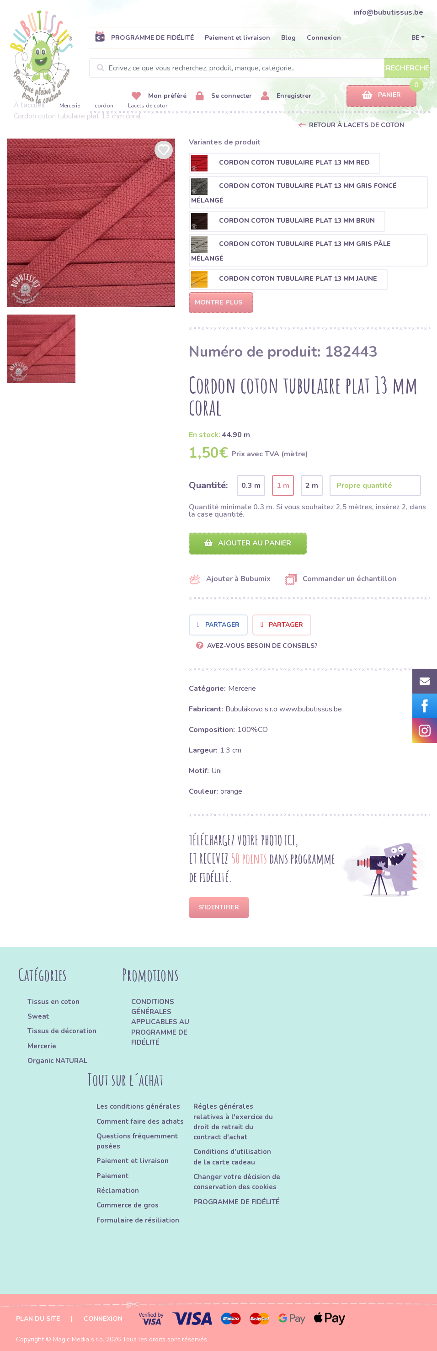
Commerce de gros (127, 1205)
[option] (91, 223)
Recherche (407, 68)
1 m (283, 486)
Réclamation (117, 1190)
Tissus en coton (53, 1001)
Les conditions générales (138, 1106)
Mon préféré (159, 96)
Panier (381, 95)
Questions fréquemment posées (137, 1141)
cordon (104, 105)
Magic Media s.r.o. (78, 1339)
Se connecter (224, 96)
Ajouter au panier (247, 543)
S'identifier (219, 907)
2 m (311, 486)
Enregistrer (286, 96)
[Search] (259, 68)
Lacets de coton (148, 105)
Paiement (112, 1175)
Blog (288, 37)
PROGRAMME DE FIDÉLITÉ (144, 37)
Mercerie (69, 105)
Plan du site (38, 1318)
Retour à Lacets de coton (356, 125)
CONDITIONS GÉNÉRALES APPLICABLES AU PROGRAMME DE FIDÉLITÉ (160, 1022)
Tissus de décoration (61, 1031)
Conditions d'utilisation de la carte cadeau (232, 1156)
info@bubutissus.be (388, 12)
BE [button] (415, 37)
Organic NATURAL (57, 1060)
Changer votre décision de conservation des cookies (236, 1181)
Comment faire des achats (140, 1121)
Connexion (324, 37)
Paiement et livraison (237, 37)
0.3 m (251, 486)
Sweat (38, 1016)
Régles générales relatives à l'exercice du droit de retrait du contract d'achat (233, 1122)
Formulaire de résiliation (137, 1220)
